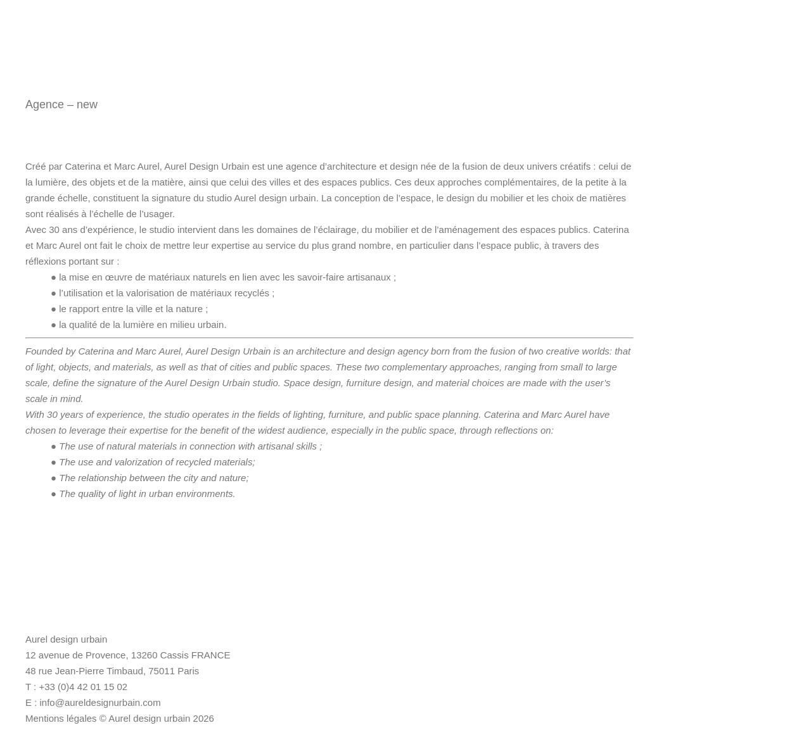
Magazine (765, 27)
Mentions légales (61, 718)
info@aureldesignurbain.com (100, 702)
